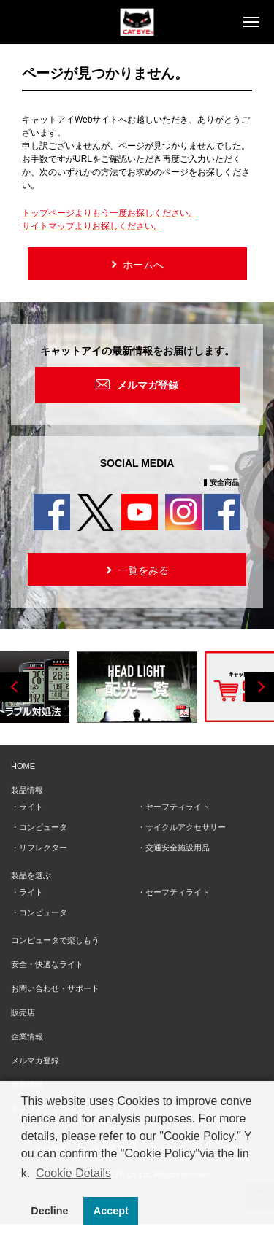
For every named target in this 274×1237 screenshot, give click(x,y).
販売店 (23, 1012)
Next (259, 687)
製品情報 (27, 790)
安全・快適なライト (47, 964)
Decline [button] (49, 1211)
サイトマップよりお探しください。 (92, 226)
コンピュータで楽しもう (55, 940)
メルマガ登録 (147, 385)
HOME (23, 765)
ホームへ (137, 263)
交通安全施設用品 (177, 847)
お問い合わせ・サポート (55, 988)
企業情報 (27, 1036)
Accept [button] (111, 1211)
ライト (31, 806)
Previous (14, 687)
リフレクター (43, 847)
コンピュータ (43, 827)
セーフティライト (177, 806)
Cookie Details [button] (73, 1173)
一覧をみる (136, 569)
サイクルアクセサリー (185, 827)
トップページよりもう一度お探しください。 (109, 213)
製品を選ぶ (31, 875)
